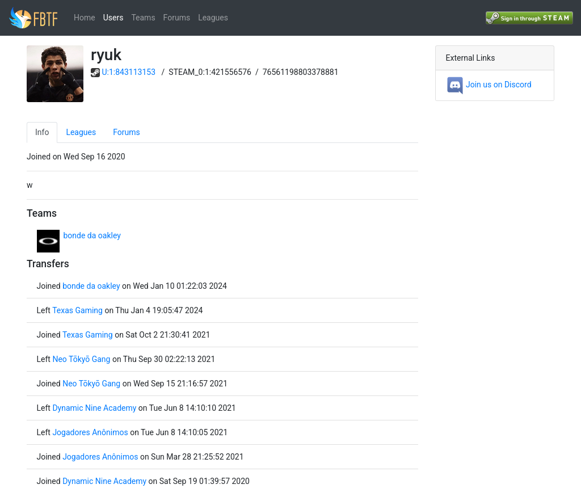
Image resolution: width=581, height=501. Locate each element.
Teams (143, 17)
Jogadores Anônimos (90, 432)
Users (113, 17)
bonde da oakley (92, 235)
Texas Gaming (77, 310)
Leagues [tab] (81, 132)
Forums (177, 17)
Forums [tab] (126, 132)
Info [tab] (42, 132)
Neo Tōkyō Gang (81, 359)
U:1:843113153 (129, 72)
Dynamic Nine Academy (94, 407)
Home (84, 17)
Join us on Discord (489, 84)
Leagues (213, 17)
